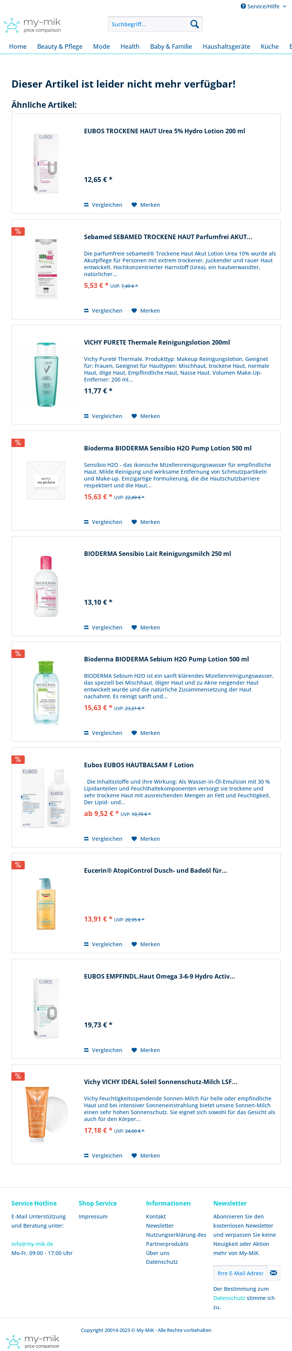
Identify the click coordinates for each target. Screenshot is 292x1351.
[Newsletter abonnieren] (273, 1273)
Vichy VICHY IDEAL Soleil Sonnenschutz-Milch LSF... (161, 1082)
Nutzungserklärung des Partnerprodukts (176, 1239)
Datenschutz (162, 1261)
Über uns (158, 1253)
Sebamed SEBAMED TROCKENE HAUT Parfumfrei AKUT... (168, 237)
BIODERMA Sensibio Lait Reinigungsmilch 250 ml (157, 554)
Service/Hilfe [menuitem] (261, 6)
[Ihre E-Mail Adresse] (240, 1273)
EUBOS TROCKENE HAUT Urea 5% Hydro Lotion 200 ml (164, 131)
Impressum (93, 1216)
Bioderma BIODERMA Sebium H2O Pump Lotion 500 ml (166, 659)
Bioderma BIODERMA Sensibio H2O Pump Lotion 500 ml (168, 448)
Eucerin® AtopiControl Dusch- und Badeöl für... (155, 871)
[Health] (130, 46)
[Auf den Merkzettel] (146, 204)
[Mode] (101, 46)
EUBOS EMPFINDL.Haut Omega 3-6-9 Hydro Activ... (159, 977)
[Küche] (270, 46)
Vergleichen (103, 204)
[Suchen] (195, 24)
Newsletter (160, 1225)
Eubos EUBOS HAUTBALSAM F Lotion (139, 765)
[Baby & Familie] (171, 46)
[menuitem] (155, 24)
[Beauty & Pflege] (60, 46)
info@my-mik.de (32, 1243)
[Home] (18, 46)
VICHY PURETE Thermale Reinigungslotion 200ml (157, 343)
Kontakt (156, 1216)
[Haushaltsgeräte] (226, 46)
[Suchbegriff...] (155, 24)
